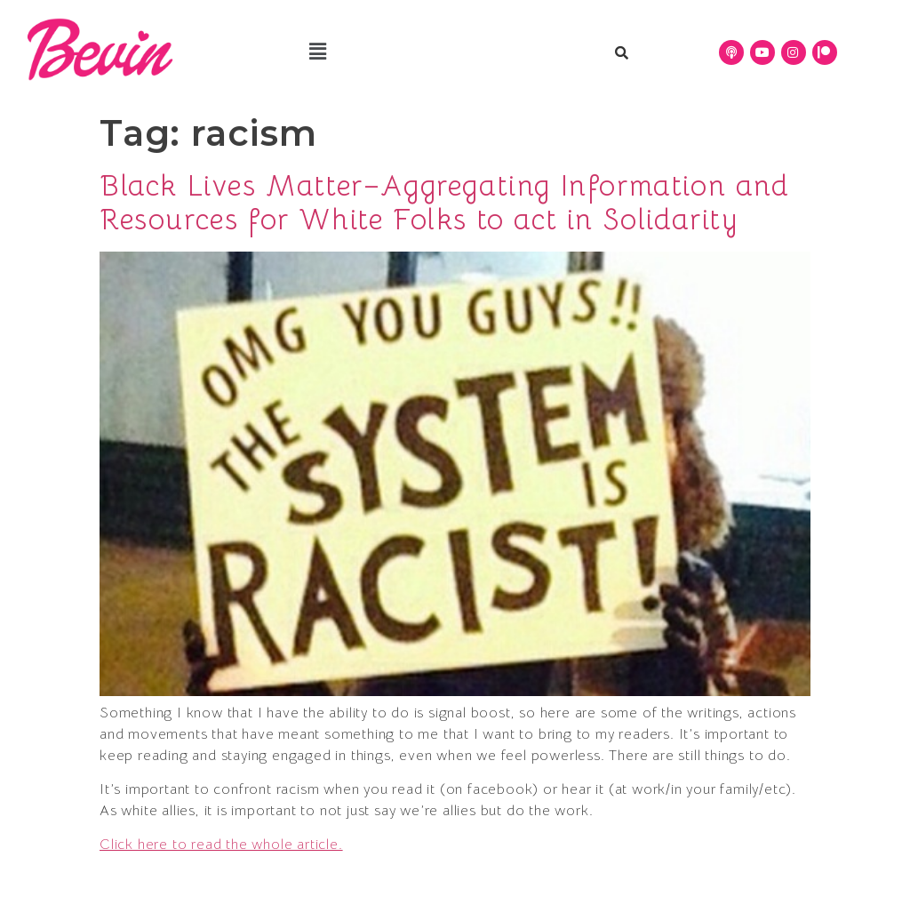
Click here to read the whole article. (221, 844)
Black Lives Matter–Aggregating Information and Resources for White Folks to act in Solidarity (445, 202)
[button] (318, 52)
